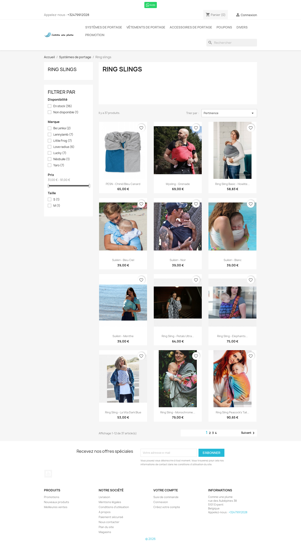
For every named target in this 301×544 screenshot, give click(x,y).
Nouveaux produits (56, 502)
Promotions (51, 497)
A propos (105, 512)
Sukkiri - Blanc (232, 260)
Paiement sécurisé (111, 517)
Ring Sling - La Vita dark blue (123, 412)
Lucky (59, 153)
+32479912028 (78, 15)
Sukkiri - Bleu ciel (123, 260)
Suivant (248, 433)
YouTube (48, 474)
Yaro (58, 165)
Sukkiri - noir (178, 260)
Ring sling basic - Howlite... (232, 184)
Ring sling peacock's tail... (232, 412)
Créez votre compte (166, 507)
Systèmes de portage (103, 27)
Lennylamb (63, 135)
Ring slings (62, 69)
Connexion (160, 502)
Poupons (224, 27)
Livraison (104, 497)
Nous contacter (109, 522)
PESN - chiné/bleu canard (123, 184)
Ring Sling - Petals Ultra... (178, 336)
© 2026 (150, 539)
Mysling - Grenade (178, 184)
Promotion (94, 35)
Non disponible (66, 112)
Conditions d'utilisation (114, 507)
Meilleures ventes (55, 507)
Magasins (105, 532)
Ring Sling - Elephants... (232, 336)
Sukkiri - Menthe (123, 336)
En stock (62, 106)
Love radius (63, 147)
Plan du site (106, 527)
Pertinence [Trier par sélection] (229, 113)
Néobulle (61, 159)
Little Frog (62, 141)
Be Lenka (62, 128)
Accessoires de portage (191, 27)
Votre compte (165, 490)
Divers (242, 27)
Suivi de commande (166, 497)
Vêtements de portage (146, 27)
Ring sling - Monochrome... (177, 412)
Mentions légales (110, 502)
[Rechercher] (231, 42)
